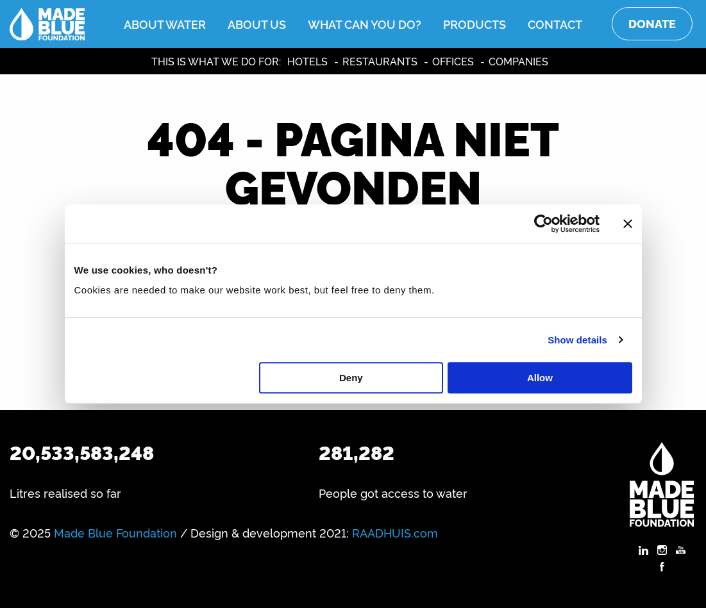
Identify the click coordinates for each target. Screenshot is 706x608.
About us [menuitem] (257, 23)
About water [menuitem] (165, 23)
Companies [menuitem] (518, 61)
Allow (540, 377)
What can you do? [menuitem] (364, 23)
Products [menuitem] (474, 23)
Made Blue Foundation (115, 532)
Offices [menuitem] (453, 61)
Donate (652, 23)
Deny (351, 377)
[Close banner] (627, 223)
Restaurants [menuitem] (379, 61)
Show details (577, 339)
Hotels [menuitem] (307, 61)
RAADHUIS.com (395, 532)
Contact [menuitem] (555, 23)
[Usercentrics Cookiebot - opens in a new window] (543, 223)
